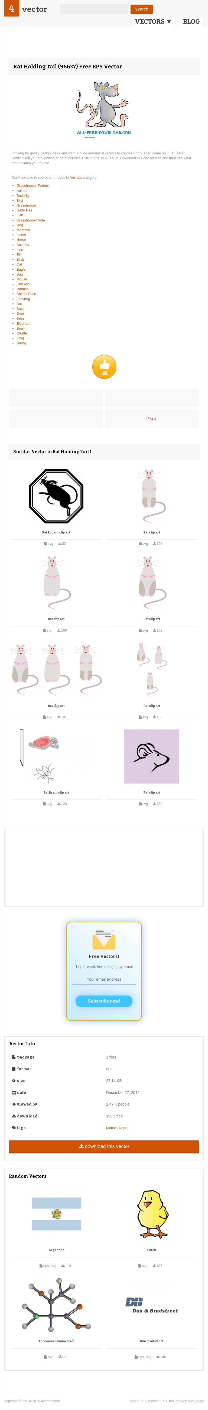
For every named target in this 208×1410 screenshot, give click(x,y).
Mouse (22, 279)
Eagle (21, 269)
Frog (20, 338)
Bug (20, 274)
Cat (19, 264)
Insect (21, 235)
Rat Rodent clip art (56, 532)
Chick (151, 1250)
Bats (20, 309)
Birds (21, 259)
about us (136, 1401)
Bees (21, 318)
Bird (20, 200)
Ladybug (23, 299)
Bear (20, 328)
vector (34, 9)
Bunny (22, 343)
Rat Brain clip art (56, 792)
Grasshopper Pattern (33, 186)
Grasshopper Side (31, 220)
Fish (20, 215)
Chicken (23, 284)
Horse (21, 240)
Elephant (23, 323)
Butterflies (24, 210)
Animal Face (26, 294)
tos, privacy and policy (186, 1401)
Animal (22, 191)
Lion (20, 250)
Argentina (56, 1250)
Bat (19, 304)
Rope (123, 1128)
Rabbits (22, 289)
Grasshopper (27, 205)
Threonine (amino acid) (56, 1341)
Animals (76, 177)
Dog (20, 225)
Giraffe (22, 333)
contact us (156, 1401)
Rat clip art (152, 532)
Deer (20, 313)
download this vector (104, 1146)
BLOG (191, 21)
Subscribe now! (104, 1001)
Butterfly (23, 196)
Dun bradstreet (151, 1341)
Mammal (23, 230)
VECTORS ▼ (153, 21)
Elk (19, 255)
